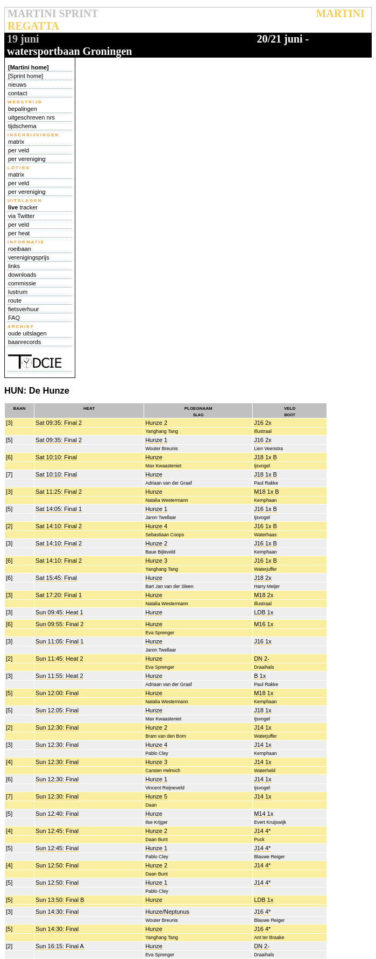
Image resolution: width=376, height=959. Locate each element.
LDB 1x (263, 612)
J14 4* (262, 831)
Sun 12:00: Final (57, 693)
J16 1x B (265, 509)
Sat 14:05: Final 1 (59, 509)
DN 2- (261, 658)
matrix (16, 141)
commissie (22, 283)
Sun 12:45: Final (57, 831)
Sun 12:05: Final (57, 710)
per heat (19, 233)
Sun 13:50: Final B (60, 900)
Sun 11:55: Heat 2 (59, 676)
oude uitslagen (27, 333)
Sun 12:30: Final (57, 727)
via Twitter (21, 216)
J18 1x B (265, 457)
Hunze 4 (156, 526)
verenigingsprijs (28, 257)
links (14, 266)
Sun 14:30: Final (57, 911)
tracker (23, 207)
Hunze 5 (156, 796)
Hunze (153, 457)
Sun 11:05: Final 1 (59, 641)
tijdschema (22, 126)
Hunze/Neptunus (167, 911)
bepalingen (22, 109)
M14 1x (263, 813)
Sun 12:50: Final (57, 865)
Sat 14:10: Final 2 (59, 526)
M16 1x (263, 624)
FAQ (14, 317)
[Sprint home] (25, 76)
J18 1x (262, 710)
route (15, 300)
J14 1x (262, 727)
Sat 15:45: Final (56, 578)
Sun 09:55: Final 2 (59, 624)
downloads (22, 274)
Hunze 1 (156, 440)
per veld (18, 150)
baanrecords (24, 342)
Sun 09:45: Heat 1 (59, 612)
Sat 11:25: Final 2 (59, 491)
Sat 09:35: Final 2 (59, 422)
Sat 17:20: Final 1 (59, 595)
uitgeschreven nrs (31, 117)
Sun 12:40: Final (57, 813)
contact (17, 93)
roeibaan (19, 249)
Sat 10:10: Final (56, 457)
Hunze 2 (156, 422)
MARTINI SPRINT (53, 13)
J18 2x (262, 578)
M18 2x (263, 595)
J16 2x (262, 422)
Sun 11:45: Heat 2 (59, 658)
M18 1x (263, 693)
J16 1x (262, 641)
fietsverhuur (23, 309)
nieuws (17, 84)
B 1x (260, 676)
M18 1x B (266, 491)
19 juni (23, 39)
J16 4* (262, 911)
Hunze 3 (156, 560)
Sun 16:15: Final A (60, 946)
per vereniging (27, 159)
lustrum (17, 292)
